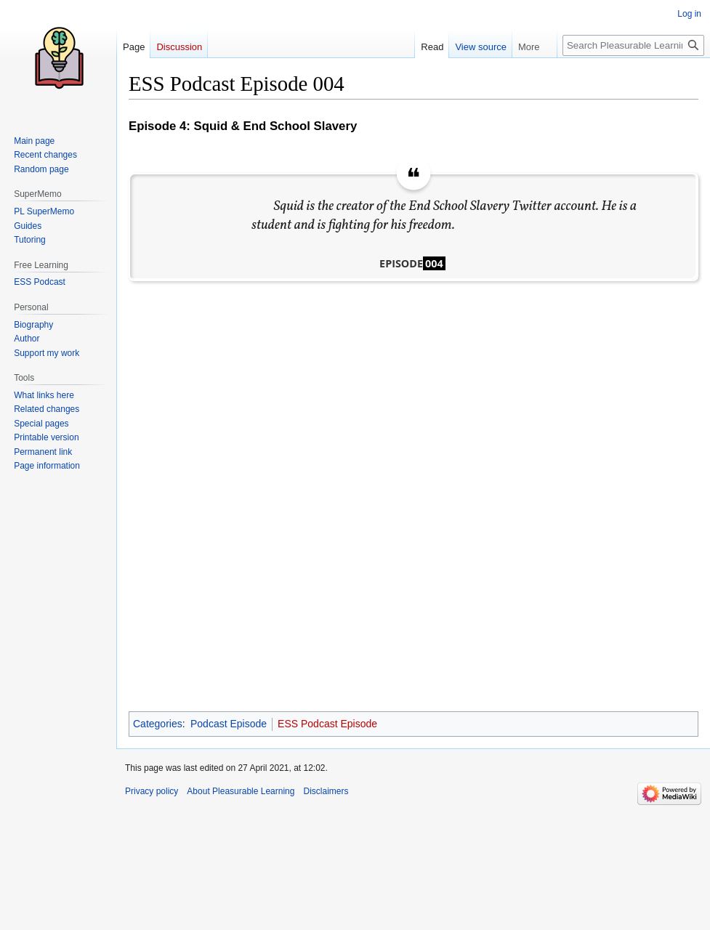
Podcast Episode (228, 723)
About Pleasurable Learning (240, 791)
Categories (157, 723)
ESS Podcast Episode (327, 723)
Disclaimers (325, 791)
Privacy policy (151, 791)
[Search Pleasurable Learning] (633, 45)
